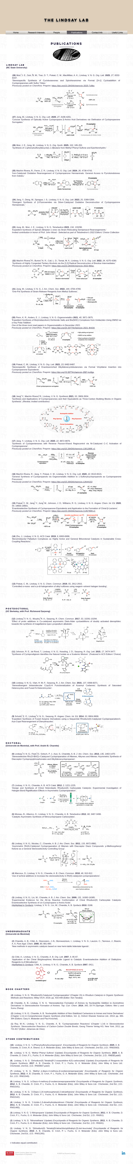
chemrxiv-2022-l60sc (84, 266)
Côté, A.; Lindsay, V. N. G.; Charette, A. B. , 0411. (64, 965)
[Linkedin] (123, 1153)
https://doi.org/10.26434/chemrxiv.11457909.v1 (73, 511)
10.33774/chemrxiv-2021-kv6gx (72, 372)
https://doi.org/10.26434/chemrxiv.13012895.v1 (73, 449)
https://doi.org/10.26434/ (63, 266)
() (13, 716)
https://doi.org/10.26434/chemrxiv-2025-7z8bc (73, 86)
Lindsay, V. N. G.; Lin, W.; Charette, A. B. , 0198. (63, 905)
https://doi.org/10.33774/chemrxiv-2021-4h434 (73, 328)
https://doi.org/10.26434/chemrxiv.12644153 (71, 482)
